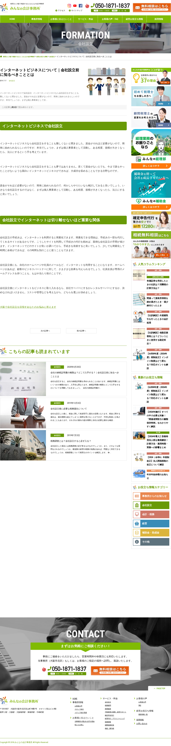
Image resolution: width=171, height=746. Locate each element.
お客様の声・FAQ (110, 19)
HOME (12, 19)
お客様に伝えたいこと (61, 19)
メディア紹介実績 (82, 712)
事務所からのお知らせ (158, 470)
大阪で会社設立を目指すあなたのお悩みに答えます (28, 306)
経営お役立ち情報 (134, 19)
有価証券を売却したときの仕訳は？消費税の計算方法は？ (157, 284)
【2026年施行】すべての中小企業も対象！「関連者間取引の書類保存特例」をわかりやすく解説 (157, 418)
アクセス (61, 10)
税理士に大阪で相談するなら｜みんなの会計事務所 (24, 56)
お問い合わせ (142, 723)
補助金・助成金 (150, 532)
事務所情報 (36, 19)
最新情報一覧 (143, 714)
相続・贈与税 (110, 728)
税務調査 (108, 721)
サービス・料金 (85, 19)
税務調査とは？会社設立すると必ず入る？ (74, 441)
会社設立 (67, 56)
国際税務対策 (110, 725)
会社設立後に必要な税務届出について (71, 408)
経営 (144, 523)
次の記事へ (46, 330)
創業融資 (108, 708)
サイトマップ (76, 10)
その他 (145, 541)
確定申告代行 (110, 715)
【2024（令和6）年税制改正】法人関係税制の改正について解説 (158, 460)
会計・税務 (158, 270)
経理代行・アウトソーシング (117, 718)
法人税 (158, 432)
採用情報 (159, 19)
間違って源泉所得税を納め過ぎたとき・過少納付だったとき (157, 301)
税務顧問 (108, 705)
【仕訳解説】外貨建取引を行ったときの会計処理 (157, 319)
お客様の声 (79, 705)
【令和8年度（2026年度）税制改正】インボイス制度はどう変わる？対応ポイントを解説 (157, 360)
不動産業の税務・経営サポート (118, 711)
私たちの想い (80, 727)
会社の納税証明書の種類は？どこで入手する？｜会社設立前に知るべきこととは (85, 374)
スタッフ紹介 (80, 709)
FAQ (139, 705)
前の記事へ (80, 330)
